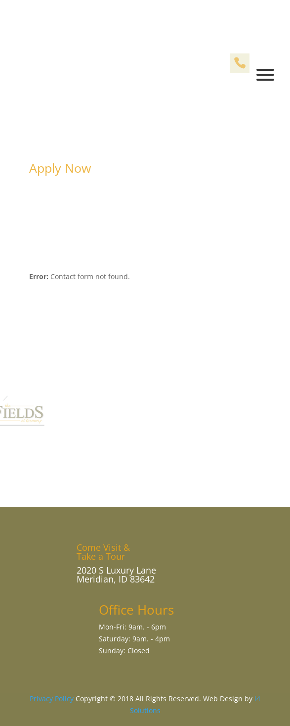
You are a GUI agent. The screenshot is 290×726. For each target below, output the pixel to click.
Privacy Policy (52, 698)
